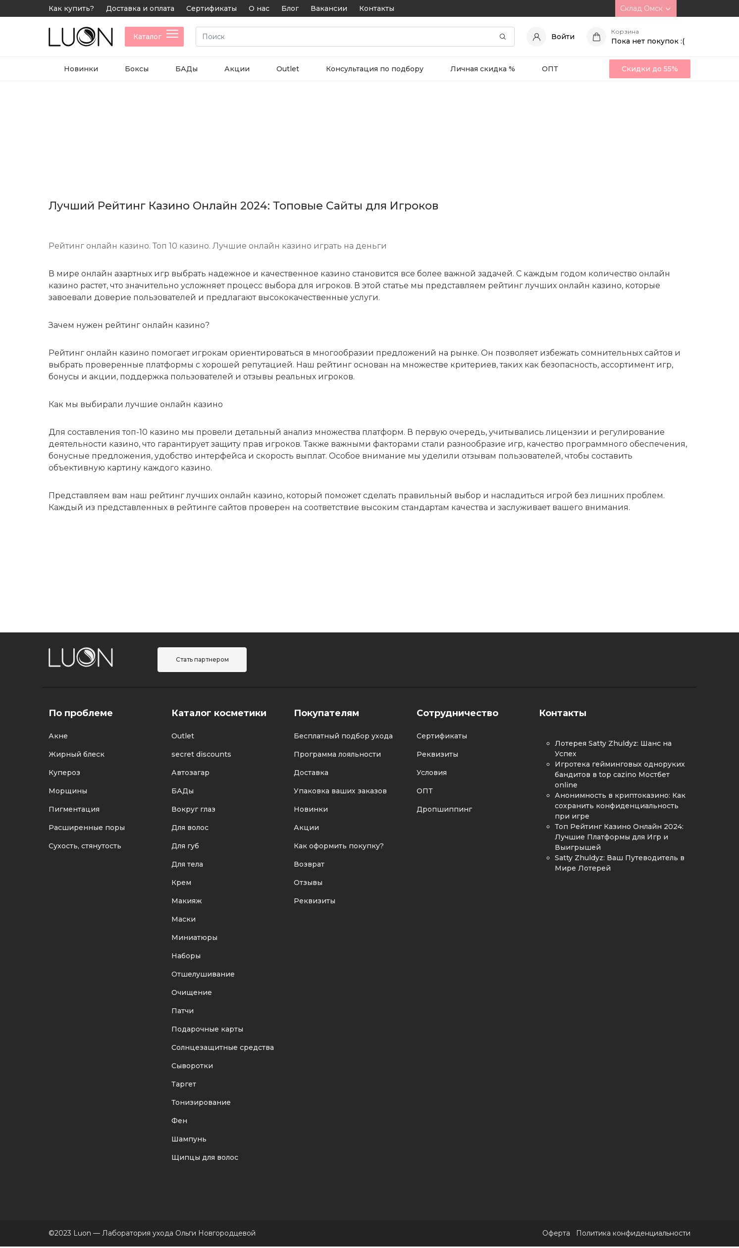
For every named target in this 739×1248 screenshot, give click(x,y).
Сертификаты (211, 8)
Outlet (287, 68)
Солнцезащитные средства (222, 1047)
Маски (183, 919)
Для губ (185, 845)
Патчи (182, 1010)
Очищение (191, 992)
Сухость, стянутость (85, 845)
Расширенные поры (87, 827)
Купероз (64, 772)
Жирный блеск (77, 754)
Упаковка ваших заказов (340, 790)
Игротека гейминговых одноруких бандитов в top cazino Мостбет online (620, 774)
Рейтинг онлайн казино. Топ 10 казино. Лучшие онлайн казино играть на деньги (218, 246)
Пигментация (74, 809)
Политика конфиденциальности (633, 1233)
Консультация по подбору (374, 68)
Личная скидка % (482, 68)
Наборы (186, 955)
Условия (432, 772)
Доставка (311, 772)
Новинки (81, 68)
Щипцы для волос (204, 1157)
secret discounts (201, 754)
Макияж (186, 900)
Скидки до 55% (650, 68)
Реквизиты (314, 900)
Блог (290, 8)
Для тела (187, 864)
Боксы (137, 68)
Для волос (190, 827)
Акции (237, 68)
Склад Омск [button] (646, 8)
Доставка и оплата (140, 8)
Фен (179, 1120)
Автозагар (190, 772)
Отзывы (308, 882)
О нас (259, 8)
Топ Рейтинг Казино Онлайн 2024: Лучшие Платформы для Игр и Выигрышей (619, 837)
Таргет (183, 1084)
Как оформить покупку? (339, 845)
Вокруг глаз (193, 809)
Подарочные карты (207, 1029)
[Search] (355, 37)
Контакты (376, 8)
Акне (58, 735)
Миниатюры (194, 937)
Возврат (309, 864)
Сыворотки (192, 1065)
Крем (181, 882)
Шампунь (189, 1139)
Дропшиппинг (444, 809)
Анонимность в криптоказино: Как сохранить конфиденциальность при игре (620, 806)
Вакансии (329, 8)
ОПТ (550, 68)
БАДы (186, 68)
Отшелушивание (203, 974)
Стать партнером (202, 659)
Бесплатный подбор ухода (343, 735)
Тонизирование (201, 1102)
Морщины (68, 790)
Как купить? (71, 8)
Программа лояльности (337, 754)
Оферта (556, 1233)
